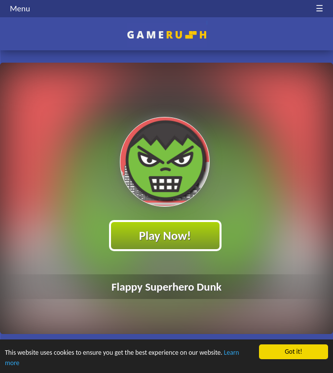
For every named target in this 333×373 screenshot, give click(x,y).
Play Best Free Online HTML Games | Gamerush (166, 34)
